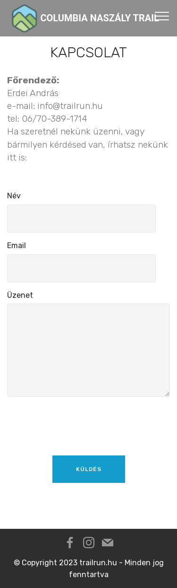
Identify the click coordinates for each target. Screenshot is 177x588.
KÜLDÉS (88, 469)
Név (14, 195)
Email (16, 245)
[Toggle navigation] (162, 15)
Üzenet (20, 295)
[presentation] (79, 422)
